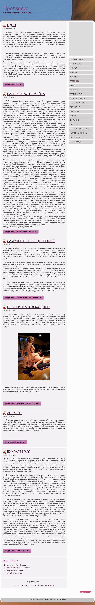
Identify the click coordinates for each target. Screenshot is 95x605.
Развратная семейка (26, 94)
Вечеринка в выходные (28, 307)
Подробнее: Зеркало (14, 442)
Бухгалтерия (18, 451)
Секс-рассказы (77, 59)
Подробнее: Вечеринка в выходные (22, 403)
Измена (73, 72)
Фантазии (74, 120)
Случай (73, 116)
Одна (11, 25)
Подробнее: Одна (13, 84)
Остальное (75, 90)
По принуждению (78, 103)
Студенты (74, 111)
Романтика (75, 107)
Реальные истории (78, 133)
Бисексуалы (75, 64)
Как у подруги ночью (14, 570)
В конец (51, 585)
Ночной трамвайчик (14, 573)
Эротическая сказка (79, 129)
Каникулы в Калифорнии (16, 565)
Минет (73, 85)
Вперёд (44, 585)
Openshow (15, 8)
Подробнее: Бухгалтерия (16, 551)
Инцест (73, 68)
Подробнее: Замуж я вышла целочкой (23, 298)
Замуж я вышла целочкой (31, 241)
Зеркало (14, 413)
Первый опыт (76, 94)
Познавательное (77, 98)
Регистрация (76, 142)
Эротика (74, 124)
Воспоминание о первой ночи (18, 568)
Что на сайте (76, 137)
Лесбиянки (75, 81)
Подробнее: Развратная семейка (20, 232)
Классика (74, 77)
